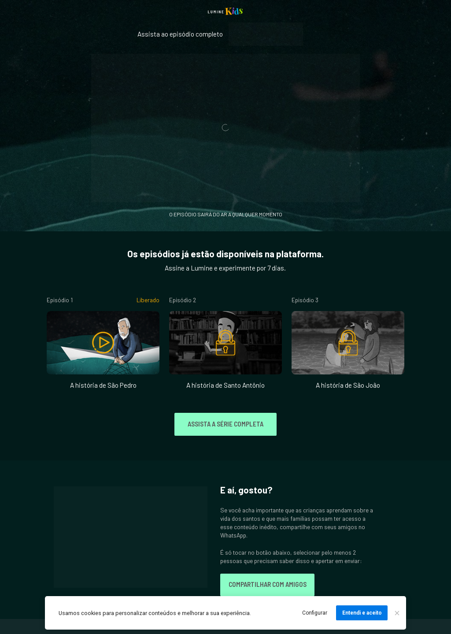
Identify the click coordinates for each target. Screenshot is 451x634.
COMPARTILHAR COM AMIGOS (268, 584)
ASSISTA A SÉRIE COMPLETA (225, 424)
